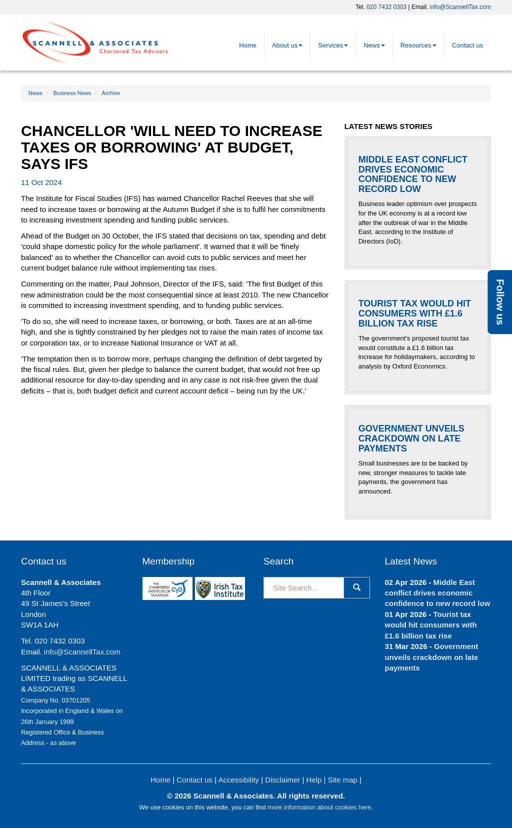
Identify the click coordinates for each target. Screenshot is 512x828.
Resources (418, 45)
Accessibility (238, 780)
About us (287, 45)
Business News (72, 93)
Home (247, 45)
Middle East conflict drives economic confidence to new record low (437, 593)
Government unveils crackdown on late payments (431, 657)
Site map (343, 780)
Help (314, 780)
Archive (111, 93)
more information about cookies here (319, 807)
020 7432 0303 (386, 7)
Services (333, 45)
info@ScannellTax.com (460, 7)
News (374, 45)
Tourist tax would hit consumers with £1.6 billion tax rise (431, 625)
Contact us (467, 45)
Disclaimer (282, 780)
